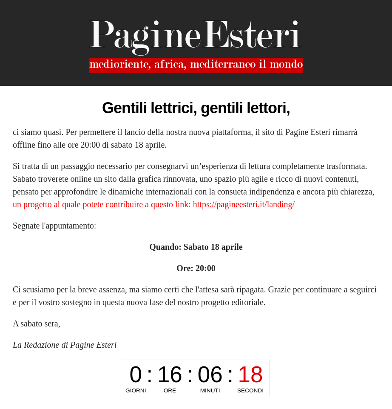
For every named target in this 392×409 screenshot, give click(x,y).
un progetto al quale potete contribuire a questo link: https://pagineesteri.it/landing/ (154, 204)
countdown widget (196, 378)
